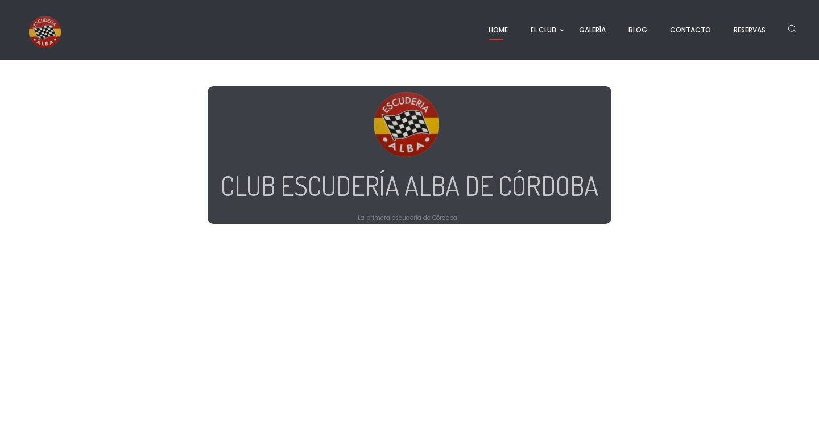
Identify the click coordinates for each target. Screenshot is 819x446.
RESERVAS (750, 30)
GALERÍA (592, 30)
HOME (498, 30)
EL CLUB (543, 30)
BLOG (637, 30)
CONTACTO (690, 30)
